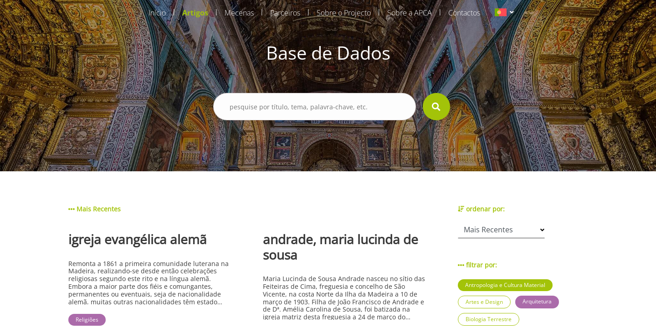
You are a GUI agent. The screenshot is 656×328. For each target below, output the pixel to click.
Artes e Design (484, 302)
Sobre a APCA (409, 13)
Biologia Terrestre (489, 319)
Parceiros (285, 13)
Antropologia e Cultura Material (505, 285)
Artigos (195, 13)
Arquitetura (537, 301)
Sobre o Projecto (344, 13)
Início (157, 13)
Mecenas (239, 13)
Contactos (464, 13)
